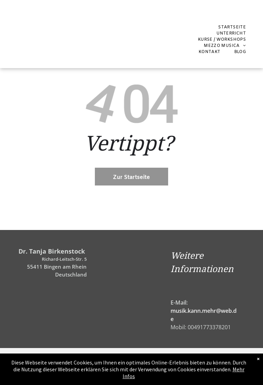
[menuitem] (232, 27)
